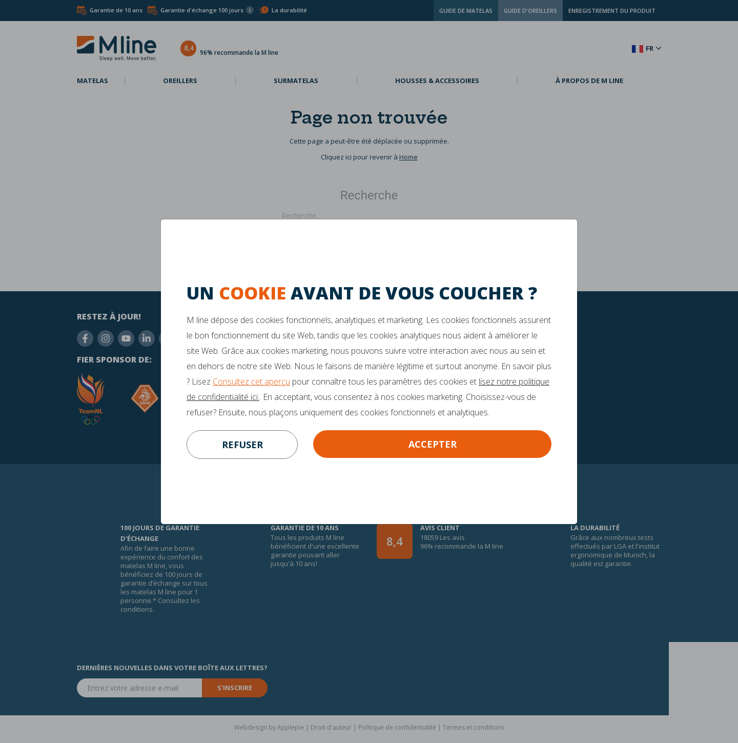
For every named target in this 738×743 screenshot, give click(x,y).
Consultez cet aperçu (251, 381)
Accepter (432, 444)
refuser (242, 444)
